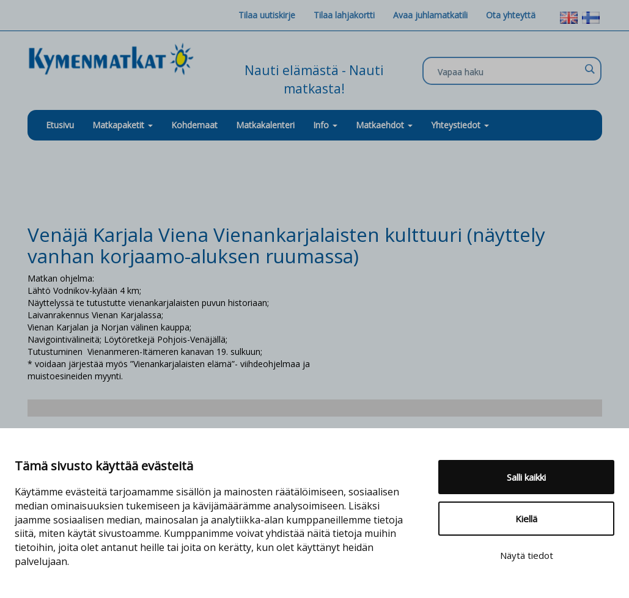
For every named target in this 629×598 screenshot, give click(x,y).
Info (325, 125)
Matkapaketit (122, 125)
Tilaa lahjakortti (344, 15)
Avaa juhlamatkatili (430, 15)
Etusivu (60, 125)
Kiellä (526, 518)
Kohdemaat (194, 125)
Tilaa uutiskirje (266, 15)
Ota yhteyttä (510, 15)
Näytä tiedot (526, 555)
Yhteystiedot (460, 125)
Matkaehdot (384, 125)
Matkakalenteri (265, 125)
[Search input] (509, 71)
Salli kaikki (526, 477)
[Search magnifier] (589, 69)
